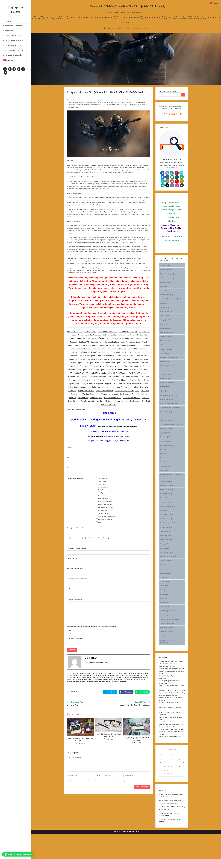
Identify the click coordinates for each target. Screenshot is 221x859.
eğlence (73, 17)
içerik (126, 17)
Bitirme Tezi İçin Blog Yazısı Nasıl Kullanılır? (172, 690)
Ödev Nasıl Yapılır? (75, 331)
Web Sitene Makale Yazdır (91, 401)
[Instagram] (14, 69)
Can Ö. (161, 819)
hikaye (121, 17)
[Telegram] (5, 73)
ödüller (159, 17)
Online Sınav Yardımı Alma (78, 387)
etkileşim (79, 17)
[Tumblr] (182, 185)
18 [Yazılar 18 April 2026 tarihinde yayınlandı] (179, 766)
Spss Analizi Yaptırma (129, 377)
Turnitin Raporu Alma (112, 397)
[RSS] (182, 181)
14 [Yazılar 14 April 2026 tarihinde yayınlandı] (164, 766)
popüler (70, 681)
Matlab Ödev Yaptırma (105, 501)
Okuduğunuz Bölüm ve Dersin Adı (78, 528)
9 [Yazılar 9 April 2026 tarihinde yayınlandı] (171, 763)
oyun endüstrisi (182, 17)
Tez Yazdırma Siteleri (134, 335)
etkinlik (86, 17)
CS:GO (116, 673)
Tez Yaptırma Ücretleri (117, 345)
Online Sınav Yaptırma (100, 387)
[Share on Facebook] (126, 692)
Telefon (70, 468)
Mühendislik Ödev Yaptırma (78, 352)
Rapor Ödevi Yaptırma (114, 352)
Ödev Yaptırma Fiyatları (87, 338)
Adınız (69, 447)
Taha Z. (161, 807)
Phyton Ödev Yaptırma (105, 504)
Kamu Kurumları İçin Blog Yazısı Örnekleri (171, 668)
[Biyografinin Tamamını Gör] (108, 662)
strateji (91, 681)
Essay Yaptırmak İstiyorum (137, 383)
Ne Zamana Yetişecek (74, 589)
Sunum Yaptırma (98, 349)
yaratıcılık (115, 681)
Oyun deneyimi (175, 17)
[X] (5, 69)
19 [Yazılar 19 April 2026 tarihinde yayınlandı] (183, 766)
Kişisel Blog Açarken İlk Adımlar (168, 666)
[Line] (172, 177)
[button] (17, 854)
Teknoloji (98, 681)
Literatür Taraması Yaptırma (126, 370)
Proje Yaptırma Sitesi (106, 356)
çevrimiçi (87, 673)
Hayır (70, 633)
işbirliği (131, 17)
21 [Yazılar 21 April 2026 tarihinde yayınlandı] (164, 770)
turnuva (109, 681)
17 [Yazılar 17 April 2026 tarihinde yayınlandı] (175, 766)
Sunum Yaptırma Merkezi (80, 349)
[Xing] (177, 177)
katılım (147, 17)
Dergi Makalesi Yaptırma (116, 349)
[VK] (172, 185)
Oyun (169, 17)
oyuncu (209, 17)
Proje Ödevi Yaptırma (130, 363)
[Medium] (163, 185)
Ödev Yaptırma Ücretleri (107, 331)
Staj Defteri (134, 387)
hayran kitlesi (115, 17)
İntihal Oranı (83, 397)
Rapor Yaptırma (97, 352)
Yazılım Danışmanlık (109, 394)
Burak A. (161, 794)
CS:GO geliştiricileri (125, 673)
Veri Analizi (143, 370)
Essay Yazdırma (136, 380)
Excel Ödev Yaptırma (119, 387)
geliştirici (104, 17)
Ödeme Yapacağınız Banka (75, 638)
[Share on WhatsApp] (142, 692)
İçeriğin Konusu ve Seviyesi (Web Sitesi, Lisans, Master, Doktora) (88, 538)
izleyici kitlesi (142, 17)
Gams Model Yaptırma (105, 519)
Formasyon (84, 366)
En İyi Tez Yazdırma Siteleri (113, 335)
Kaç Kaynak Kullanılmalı (75, 568)
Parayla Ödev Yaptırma (137, 349)
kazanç (153, 17)
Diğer (100, 522)
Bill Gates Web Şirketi (177, 106)
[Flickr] (172, 181)
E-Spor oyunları (66, 17)
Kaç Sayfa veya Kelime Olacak (76, 548)
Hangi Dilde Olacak (73, 558)
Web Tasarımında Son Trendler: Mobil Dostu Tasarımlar (80, 740)
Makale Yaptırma (103, 487)
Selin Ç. (161, 813)
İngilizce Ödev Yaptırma (88, 342)
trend (104, 681)
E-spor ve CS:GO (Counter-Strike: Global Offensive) (132, 28)
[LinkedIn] (18, 69)
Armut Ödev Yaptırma (125, 356)
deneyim (48, 17)
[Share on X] (109, 692)
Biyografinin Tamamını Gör (96, 663)
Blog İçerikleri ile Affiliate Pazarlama (169, 727)
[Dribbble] (177, 185)
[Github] (167, 181)
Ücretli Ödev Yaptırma (107, 338)
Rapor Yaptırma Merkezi (134, 352)
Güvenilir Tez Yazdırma (128, 331)
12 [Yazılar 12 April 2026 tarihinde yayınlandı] (183, 763)
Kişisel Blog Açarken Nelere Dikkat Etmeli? (171, 724)
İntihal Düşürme (103, 510)
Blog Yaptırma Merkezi (104, 370)
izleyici (136, 17)
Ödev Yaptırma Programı (130, 342)
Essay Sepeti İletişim (120, 380)
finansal (91, 17)
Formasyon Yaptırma (114, 366)
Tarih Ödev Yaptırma (137, 373)
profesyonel (77, 681)
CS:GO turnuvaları (41, 17)
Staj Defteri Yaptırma (86, 390)
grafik (110, 17)
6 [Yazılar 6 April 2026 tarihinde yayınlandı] (160, 763)
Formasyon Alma (97, 366)
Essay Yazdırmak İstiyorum (92, 383)
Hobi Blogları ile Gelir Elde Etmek (168, 722)
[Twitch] (167, 177)
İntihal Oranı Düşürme (131, 397)
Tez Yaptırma (102, 493)
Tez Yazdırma (113, 377)
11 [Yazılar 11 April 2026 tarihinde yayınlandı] (179, 763)
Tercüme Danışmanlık (90, 394)
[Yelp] (177, 181)
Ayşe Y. (161, 800)
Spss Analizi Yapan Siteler (88, 363)
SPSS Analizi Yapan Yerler (109, 359)
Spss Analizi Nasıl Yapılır (110, 363)
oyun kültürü (196, 17)
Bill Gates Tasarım (134, 831)
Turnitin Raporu (96, 397)
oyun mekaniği (203, 17)
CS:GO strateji (34, 17)
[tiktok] (167, 185)
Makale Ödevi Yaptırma (87, 380)
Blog (126, 366)
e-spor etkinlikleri (59, 17)
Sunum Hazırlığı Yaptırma (138, 345)
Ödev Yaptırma (90, 331)
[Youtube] (23, 69)
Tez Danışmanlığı (137, 401)
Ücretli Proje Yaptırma (87, 356)
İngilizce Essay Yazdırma (115, 383)
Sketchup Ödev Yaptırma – (97, 345)
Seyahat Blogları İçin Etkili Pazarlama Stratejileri (137, 739)
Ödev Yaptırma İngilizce (109, 342)
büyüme (81, 673)
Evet (70, 630)
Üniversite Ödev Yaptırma (87, 359)
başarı (76, 673)
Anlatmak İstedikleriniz (74, 599)
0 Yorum (120, 22)
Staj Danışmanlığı (127, 394)
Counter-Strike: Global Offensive (102, 673)
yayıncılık (123, 681)
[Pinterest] (177, 173)
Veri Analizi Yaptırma (97, 377)
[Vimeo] (163, 181)
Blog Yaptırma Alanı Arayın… (168, 91)
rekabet (85, 681)
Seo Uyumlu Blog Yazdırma (106, 516)
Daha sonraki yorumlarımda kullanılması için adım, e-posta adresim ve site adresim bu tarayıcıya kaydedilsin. (102, 781)
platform (215, 17)
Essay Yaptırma (104, 380)
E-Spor (53, 17)
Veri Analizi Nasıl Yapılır (96, 373)
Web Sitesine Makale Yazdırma (116, 401)
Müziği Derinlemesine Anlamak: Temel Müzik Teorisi (109, 735)
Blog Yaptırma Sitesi (85, 370)
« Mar (171, 778)
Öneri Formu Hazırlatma (105, 507)
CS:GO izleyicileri (138, 673)
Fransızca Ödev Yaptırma (128, 338)
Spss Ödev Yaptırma (130, 359)
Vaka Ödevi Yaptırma (104, 390)
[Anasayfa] (104, 28)
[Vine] (182, 177)
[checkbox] (97, 478)
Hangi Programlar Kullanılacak (77, 579)
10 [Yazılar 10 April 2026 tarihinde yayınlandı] (175, 763)
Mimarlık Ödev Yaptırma (117, 373)
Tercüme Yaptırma (103, 513)
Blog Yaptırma (136, 12)
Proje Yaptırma (102, 484)
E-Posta (69, 458)
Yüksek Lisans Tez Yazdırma (89, 335)
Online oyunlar (164, 17)
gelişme (98, 17)
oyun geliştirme (190, 17)
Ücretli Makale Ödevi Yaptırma (127, 390)
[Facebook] (10, 69)
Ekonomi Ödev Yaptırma (77, 377)
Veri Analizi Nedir (77, 373)
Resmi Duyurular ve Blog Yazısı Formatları (171, 729)
